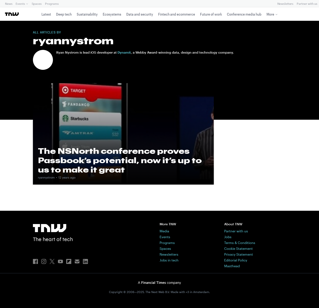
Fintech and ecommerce (176, 14)
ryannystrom (46, 177)
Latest (46, 14)
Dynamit (124, 52)
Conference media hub (244, 14)
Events (20, 3)
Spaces (37, 3)
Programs (52, 3)
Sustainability (87, 14)
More (270, 14)
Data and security (139, 14)
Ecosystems (112, 14)
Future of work (211, 14)
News (8, 3)
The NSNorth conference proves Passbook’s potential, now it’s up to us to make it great (120, 160)
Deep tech (64, 14)
